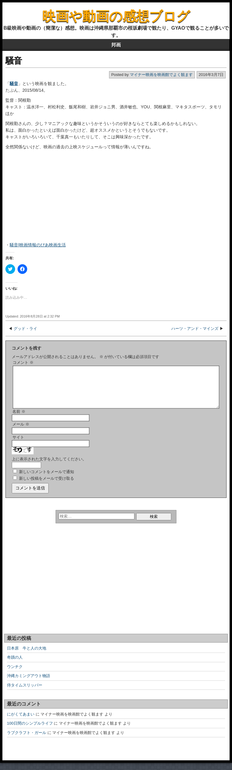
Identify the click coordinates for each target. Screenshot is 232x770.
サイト (18, 444)
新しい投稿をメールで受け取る (46, 485)
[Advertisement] (43, 198)
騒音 (13, 60)
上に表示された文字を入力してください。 (49, 466)
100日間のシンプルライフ (30, 730)
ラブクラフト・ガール (26, 740)
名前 (18, 418)
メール (20, 431)
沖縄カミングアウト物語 (28, 683)
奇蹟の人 (15, 664)
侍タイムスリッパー (24, 692)
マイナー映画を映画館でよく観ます (161, 74)
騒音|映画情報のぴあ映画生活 (38, 244)
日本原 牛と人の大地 (26, 655)
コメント (23, 362)
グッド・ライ (25, 328)
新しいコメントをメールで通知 (46, 479)
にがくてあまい (20, 721)
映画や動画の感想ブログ (116, 16)
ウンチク (15, 674)
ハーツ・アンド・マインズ (194, 328)
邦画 (116, 45)
